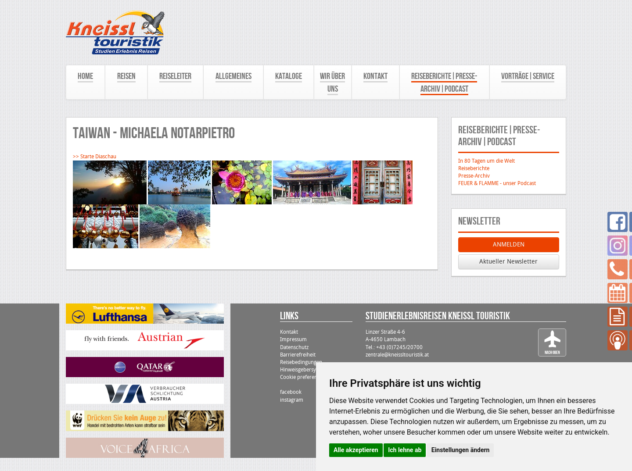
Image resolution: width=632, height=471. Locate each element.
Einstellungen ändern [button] (460, 449)
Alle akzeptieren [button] (356, 449)
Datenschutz (294, 347)
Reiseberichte (473, 168)
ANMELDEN (508, 244)
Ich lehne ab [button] (404, 449)
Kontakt (289, 332)
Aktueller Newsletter (508, 261)
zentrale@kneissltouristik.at (397, 355)
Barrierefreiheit (298, 355)
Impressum (293, 339)
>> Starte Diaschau (94, 156)
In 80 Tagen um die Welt (486, 161)
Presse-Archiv (474, 176)
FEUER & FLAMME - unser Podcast (497, 183)
